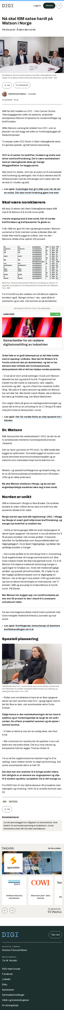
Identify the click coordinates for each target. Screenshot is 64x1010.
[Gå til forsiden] (7, 6)
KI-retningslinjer (10, 1005)
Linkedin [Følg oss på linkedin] (6, 979)
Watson (13, 802)
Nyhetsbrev (8, 989)
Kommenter (22, 85)
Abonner (49, 6)
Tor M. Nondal (9, 960)
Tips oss (55, 934)
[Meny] (59, 5)
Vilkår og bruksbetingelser (15, 1000)
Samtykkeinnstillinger (13, 995)
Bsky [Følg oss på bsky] (4, 984)
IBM (4, 802)
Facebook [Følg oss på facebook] (7, 974)
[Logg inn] (37, 5)
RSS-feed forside (11, 969)
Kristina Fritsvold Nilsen (14, 950)
